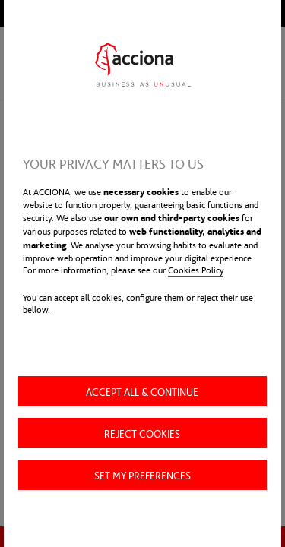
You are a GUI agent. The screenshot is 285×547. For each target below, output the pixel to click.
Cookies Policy (195, 270)
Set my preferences (142, 474)
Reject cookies (142, 433)
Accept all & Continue (142, 391)
